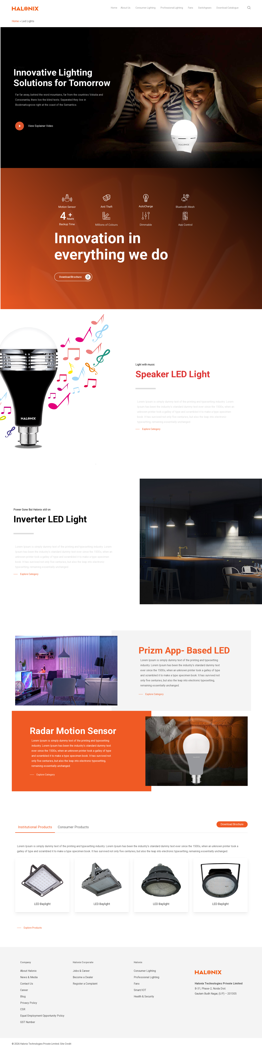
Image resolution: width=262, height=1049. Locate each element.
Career (24, 990)
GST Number (27, 1022)
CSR (22, 1009)
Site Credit (65, 1043)
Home (15, 21)
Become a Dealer (83, 977)
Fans (137, 983)
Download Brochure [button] (232, 824)
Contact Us (26, 983)
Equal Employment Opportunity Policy (42, 1015)
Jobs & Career (81, 970)
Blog (23, 996)
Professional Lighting (146, 977)
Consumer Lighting (145, 970)
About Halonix (28, 970)
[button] (73, 277)
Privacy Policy (28, 1002)
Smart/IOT (140, 990)
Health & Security (144, 996)
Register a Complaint (85, 983)
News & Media (29, 977)
